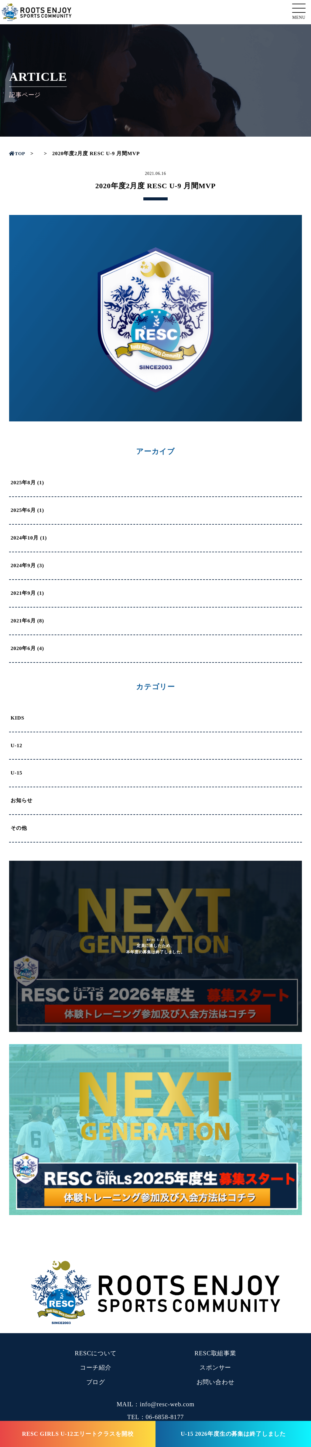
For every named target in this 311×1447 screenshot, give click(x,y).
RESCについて (96, 1353)
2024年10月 (25, 538)
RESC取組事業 (215, 1353)
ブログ (95, 1382)
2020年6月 (23, 648)
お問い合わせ (215, 1382)
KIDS (17, 718)
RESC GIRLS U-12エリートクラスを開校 (77, 1434)
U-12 (16, 745)
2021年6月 (23, 621)
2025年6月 (23, 510)
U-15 (16, 773)
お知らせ (21, 800)
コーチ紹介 (95, 1367)
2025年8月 (23, 482)
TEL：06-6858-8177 (155, 1417)
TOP (17, 153)
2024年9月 (23, 565)
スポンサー (215, 1367)
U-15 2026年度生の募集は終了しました (233, 1434)
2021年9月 (23, 593)
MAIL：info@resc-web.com (155, 1404)
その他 (19, 828)
